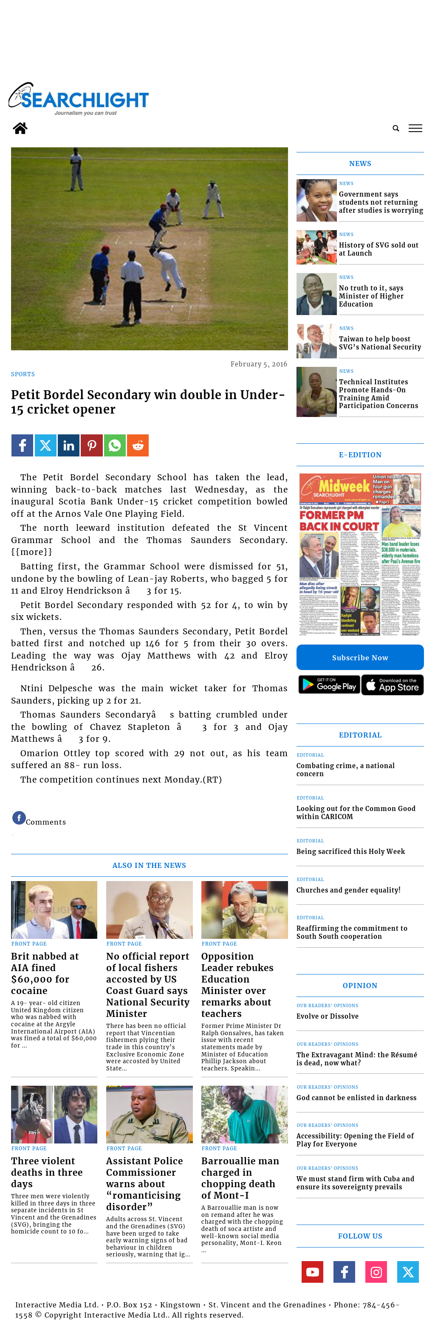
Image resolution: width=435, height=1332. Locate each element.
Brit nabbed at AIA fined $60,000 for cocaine (45, 974)
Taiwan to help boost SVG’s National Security (380, 343)
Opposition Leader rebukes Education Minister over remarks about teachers (237, 985)
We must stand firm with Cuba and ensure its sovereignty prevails (356, 1183)
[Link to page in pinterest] (91, 445)
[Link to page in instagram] (376, 1272)
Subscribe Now (360, 657)
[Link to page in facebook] (22, 445)
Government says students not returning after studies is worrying (381, 202)
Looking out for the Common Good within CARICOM (356, 813)
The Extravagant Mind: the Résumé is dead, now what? (357, 1059)
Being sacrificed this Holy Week (351, 852)
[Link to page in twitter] (45, 445)
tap (415, 128)
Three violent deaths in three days (47, 1173)
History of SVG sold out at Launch (379, 249)
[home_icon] (20, 128)
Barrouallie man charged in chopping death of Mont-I (240, 1178)
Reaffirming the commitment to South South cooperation (352, 933)
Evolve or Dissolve (328, 1016)
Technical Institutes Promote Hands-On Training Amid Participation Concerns (378, 394)
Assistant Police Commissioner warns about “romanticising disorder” (144, 1184)
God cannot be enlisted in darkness (357, 1098)
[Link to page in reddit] (138, 445)
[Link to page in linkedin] (68, 445)
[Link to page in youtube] (312, 1272)
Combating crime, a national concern (346, 770)
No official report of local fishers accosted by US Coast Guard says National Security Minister (148, 985)
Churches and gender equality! (349, 890)
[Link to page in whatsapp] (115, 445)
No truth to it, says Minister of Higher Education (371, 296)
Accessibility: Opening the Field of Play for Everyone (355, 1140)
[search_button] (396, 128)
